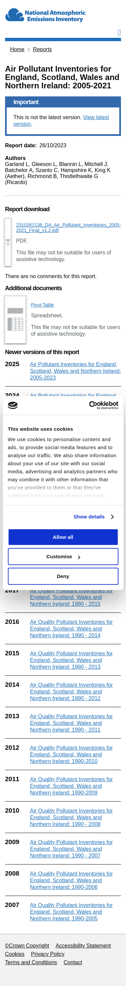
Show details (89, 516)
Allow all (63, 537)
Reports (42, 49)
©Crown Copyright (27, 946)
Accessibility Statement (83, 946)
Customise (63, 556)
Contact (73, 962)
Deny (63, 576)
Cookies (15, 954)
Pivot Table (42, 305)
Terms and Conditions (31, 962)
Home (17, 49)
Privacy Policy (48, 954)
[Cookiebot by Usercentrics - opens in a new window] (89, 405)
